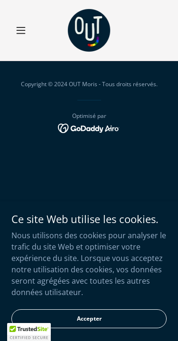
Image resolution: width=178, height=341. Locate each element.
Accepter (89, 318)
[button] (23, 30)
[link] (89, 30)
